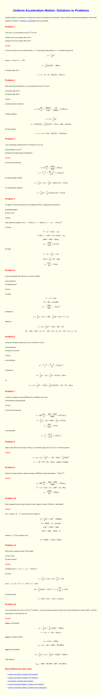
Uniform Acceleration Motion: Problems (21, 684)
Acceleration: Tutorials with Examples (20, 681)
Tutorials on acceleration (27, 21)
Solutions (35, 678)
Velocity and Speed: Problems (18, 678)
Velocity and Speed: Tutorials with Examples (23, 674)
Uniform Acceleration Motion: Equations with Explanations (27, 687)
